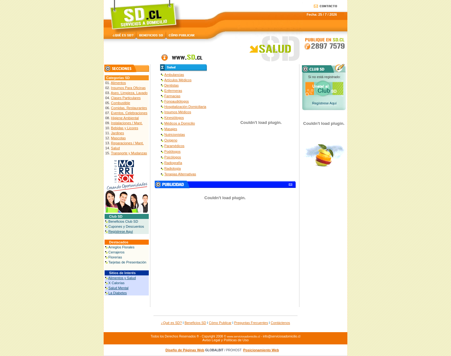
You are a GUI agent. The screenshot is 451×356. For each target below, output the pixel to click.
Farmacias (172, 96)
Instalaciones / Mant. (127, 123)
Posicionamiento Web (261, 350)
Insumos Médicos (177, 112)
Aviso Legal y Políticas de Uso (225, 340)
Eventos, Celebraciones (129, 113)
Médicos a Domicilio (179, 123)
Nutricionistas (174, 134)
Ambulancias (174, 75)
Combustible (120, 103)
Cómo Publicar (220, 323)
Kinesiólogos (174, 118)
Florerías (115, 257)
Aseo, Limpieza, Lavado (129, 93)
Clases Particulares (126, 98)
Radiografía (173, 163)
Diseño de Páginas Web (184, 350)
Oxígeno (171, 140)
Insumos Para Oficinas (128, 88)
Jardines (117, 133)
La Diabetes (117, 293)
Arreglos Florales (121, 247)
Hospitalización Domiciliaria (185, 107)
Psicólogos (172, 157)
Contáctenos (280, 323)
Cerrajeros (116, 252)
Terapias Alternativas (180, 174)
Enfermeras (173, 91)
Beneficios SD (195, 323)
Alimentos (118, 83)
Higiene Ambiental (125, 118)
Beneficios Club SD (123, 221)
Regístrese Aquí (120, 231)
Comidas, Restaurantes (129, 108)
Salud (115, 148)
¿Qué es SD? (171, 323)
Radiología (172, 168)
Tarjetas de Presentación (127, 262)
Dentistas (171, 85)
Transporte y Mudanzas (129, 153)
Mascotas (118, 138)
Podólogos (172, 151)
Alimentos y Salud (122, 278)
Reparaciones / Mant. (127, 143)
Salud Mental (118, 288)
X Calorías (116, 283)
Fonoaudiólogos (176, 101)
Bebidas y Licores (124, 128)
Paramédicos (174, 146)
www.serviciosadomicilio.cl (243, 336)
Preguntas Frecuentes (251, 323)
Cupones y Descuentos (126, 226)
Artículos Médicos (178, 80)
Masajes (170, 129)
